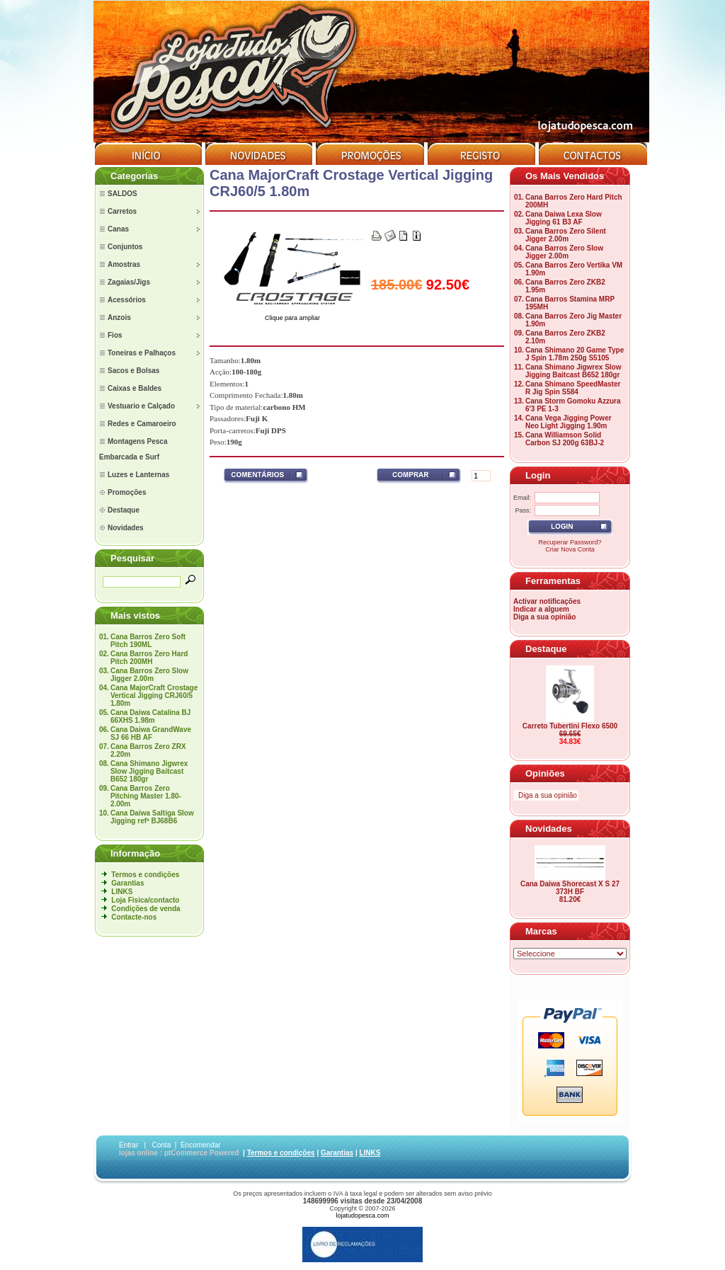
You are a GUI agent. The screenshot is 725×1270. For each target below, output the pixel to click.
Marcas (541, 931)
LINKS (121, 892)
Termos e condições (145, 875)
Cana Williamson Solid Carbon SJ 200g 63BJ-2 (564, 439)
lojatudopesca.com (362, 1215)
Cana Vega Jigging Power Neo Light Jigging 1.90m (568, 422)
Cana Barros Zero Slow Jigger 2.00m (149, 674)
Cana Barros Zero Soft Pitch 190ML (147, 640)
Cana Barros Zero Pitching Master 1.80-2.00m (145, 796)
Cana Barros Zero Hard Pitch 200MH (149, 657)
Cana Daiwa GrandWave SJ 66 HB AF (150, 733)
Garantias (127, 883)
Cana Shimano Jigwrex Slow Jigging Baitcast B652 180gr (149, 771)
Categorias (134, 176)
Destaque (546, 648)
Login (537, 475)
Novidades (548, 828)
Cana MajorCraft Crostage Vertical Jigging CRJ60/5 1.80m (154, 695)
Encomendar (201, 1145)
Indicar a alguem (541, 609)
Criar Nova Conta (570, 549)
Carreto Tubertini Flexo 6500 (570, 726)
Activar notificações (547, 601)
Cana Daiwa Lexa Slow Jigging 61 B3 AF (563, 218)
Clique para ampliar (292, 315)
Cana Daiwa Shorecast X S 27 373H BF (570, 888)
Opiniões (545, 773)
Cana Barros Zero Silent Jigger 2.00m (565, 235)
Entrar (128, 1145)
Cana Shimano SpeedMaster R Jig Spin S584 (572, 388)
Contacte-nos (133, 917)
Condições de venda (145, 909)
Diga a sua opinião (544, 617)
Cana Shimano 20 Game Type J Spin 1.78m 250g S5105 (574, 354)
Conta (161, 1145)
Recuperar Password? (569, 542)
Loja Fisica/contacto (145, 900)
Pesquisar (132, 558)
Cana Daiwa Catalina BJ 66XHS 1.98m (150, 716)
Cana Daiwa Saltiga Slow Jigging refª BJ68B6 (152, 817)
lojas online (138, 1153)
